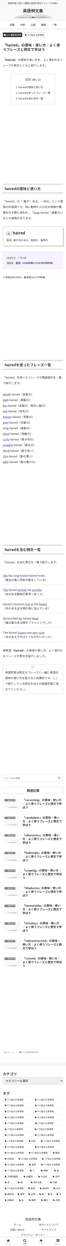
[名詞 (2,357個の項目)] (33, 1141)
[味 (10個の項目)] (22, 1200)
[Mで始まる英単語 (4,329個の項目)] (48, 1117)
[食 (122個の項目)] (57, 1170)
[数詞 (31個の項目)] (32, 1188)
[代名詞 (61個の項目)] (44, 1176)
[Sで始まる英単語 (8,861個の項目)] (18, 1099)
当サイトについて (49, 1224)
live (27, 604)
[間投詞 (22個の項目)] (9, 1194)
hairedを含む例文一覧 (30, 98)
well (5, 462)
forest (43, 604)
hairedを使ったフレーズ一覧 (34, 93)
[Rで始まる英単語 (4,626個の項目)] (48, 1111)
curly (6, 439)
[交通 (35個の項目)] (55, 1182)
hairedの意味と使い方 (30, 87)
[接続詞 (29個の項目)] (44, 1188)
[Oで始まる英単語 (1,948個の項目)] (18, 1147)
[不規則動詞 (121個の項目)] (12, 1176)
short (6, 434)
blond (7, 394)
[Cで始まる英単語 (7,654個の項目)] (48, 1099)
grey (5, 422)
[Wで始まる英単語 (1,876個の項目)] (48, 1147)
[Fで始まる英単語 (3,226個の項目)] (48, 1129)
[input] (33, 777)
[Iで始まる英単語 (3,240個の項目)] (17, 1129)
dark (5, 400)
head (35, 618)
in (32, 604)
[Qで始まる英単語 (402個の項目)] (15, 1164)
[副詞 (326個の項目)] (33, 1164)
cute (42, 632)
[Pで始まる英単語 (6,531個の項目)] (18, 1105)
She (5, 575)
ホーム (17, 1224)
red (5, 411)
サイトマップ (48, 1229)
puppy (22, 632)
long (36, 212)
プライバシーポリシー (33, 1234)
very (35, 632)
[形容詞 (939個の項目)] (9, 1158)
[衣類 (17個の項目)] (32, 1194)
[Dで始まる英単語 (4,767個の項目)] (18, 1111)
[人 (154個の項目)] (33, 1170)
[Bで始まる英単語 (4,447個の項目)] (18, 1117)
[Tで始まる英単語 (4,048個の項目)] (18, 1123)
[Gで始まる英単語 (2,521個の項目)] (48, 1135)
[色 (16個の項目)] (50, 1194)
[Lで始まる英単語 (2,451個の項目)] (14, 1141)
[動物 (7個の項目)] (33, 1200)
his (20, 618)
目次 (28, 79)
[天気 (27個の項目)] (57, 1188)
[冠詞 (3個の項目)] (57, 1200)
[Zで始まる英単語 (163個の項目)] (15, 1170)
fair (5, 405)
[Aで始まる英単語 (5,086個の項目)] (48, 1105)
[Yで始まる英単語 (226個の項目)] (51, 1164)
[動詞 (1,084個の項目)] (57, 1152)
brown (7, 417)
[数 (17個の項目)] (42, 1194)
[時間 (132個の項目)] (45, 1170)
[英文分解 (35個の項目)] (38, 1182)
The (5, 590)
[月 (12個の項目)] (59, 1194)
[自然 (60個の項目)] (57, 1176)
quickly (36, 590)
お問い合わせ (17, 1229)
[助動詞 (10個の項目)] (10, 1200)
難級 (18, 263)
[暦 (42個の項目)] (22, 1182)
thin (5, 456)
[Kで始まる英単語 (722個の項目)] (28, 1158)
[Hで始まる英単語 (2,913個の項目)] (18, 1135)
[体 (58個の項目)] (9, 1182)
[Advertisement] (33, 142)
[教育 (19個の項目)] (21, 1194)
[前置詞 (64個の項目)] (29, 1176)
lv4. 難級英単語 (12, 34)
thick (6, 450)
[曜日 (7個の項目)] (45, 1200)
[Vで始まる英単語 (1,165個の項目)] (39, 1152)
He (5, 618)
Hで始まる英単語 (34, 34)
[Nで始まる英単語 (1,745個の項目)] (15, 1152)
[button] (59, 777)
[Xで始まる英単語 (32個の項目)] (14, 1188)
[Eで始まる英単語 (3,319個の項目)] (48, 1123)
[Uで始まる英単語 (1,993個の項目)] (51, 1141)
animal (22, 590)
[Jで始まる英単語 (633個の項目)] (51, 1158)
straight (8, 445)
